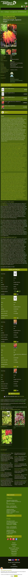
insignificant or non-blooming (16, 80)
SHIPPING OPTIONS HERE (20, 401)
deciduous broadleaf (14, 79)
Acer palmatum (4, 426)
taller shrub (12, 81)
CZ (23, 6)
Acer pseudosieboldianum (6, 445)
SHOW (7, 112)
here (10, 404)
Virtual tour (11, 515)
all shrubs (12, 78)
